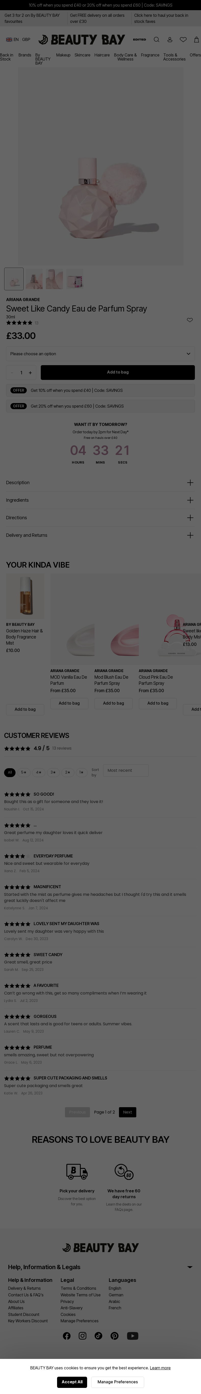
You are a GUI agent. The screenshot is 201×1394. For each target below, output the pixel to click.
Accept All (72, 1381)
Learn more (160, 1367)
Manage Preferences (118, 1381)
